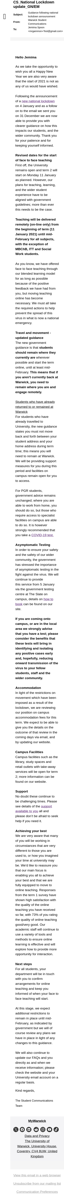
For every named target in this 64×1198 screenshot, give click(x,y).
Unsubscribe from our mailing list (37, 1183)
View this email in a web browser (37, 1175)
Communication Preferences (37, 1192)
